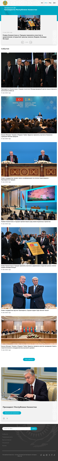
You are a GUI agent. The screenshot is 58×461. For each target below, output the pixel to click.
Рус (46, 2)
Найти (34, 428)
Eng (50, 2)
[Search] (19, 428)
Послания (5, 442)
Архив (4, 445)
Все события (29, 359)
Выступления (6, 440)
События (5, 434)
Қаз (42, 2)
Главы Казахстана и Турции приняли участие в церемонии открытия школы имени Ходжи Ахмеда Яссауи (24, 37)
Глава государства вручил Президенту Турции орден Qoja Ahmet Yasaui (25, 310)
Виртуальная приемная (12, 413)
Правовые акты (7, 437)
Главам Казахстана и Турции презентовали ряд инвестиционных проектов (25, 221)
